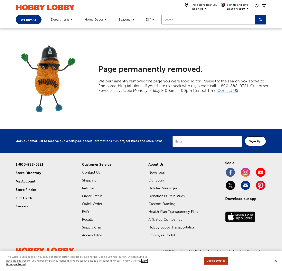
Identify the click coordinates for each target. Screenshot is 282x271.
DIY (148, 19)
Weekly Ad (28, 19)
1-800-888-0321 (29, 164)
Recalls (87, 219)
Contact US (227, 90)
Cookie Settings (216, 260)
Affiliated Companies (165, 219)
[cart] (264, 6)
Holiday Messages (162, 188)
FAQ (85, 212)
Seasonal (125, 19)
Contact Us (91, 172)
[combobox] (208, 19)
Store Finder (26, 190)
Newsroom (157, 172)
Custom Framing (161, 204)
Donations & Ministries (166, 196)
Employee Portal (161, 235)
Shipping (89, 180)
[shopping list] (256, 5)
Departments (60, 19)
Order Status (92, 196)
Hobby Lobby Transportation (171, 227)
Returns (88, 188)
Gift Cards (24, 198)
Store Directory (28, 173)
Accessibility (92, 235)
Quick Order (92, 204)
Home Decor (94, 19)
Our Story (156, 180)
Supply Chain (93, 227)
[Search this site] (260, 19)
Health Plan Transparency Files (173, 212)
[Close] (275, 261)
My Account (26, 181)
